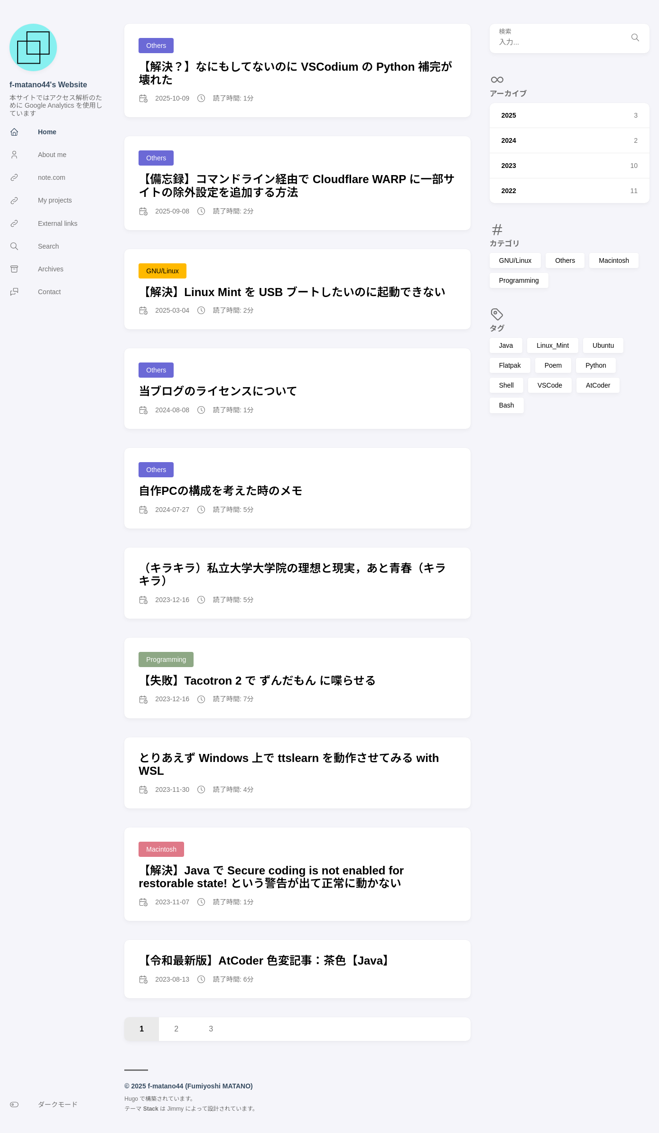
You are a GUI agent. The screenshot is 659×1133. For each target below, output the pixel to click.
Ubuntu (603, 345)
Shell (506, 385)
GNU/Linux (515, 260)
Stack (150, 1108)
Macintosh (614, 260)
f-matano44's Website (48, 85)
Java (506, 345)
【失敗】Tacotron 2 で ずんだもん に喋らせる (257, 680)
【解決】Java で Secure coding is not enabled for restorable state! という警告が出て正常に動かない (271, 877)
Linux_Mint (553, 345)
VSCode (550, 385)
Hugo (131, 1099)
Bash (506, 405)
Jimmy (175, 1108)
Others (565, 260)
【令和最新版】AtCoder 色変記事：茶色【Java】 (266, 960)
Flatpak (510, 365)
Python (595, 365)
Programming (519, 280)
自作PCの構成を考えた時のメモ (220, 490)
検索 (505, 31)
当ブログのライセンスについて (218, 391)
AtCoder (598, 385)
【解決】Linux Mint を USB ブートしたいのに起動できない (292, 292)
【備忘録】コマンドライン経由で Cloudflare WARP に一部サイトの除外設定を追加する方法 (297, 186)
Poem (553, 365)
